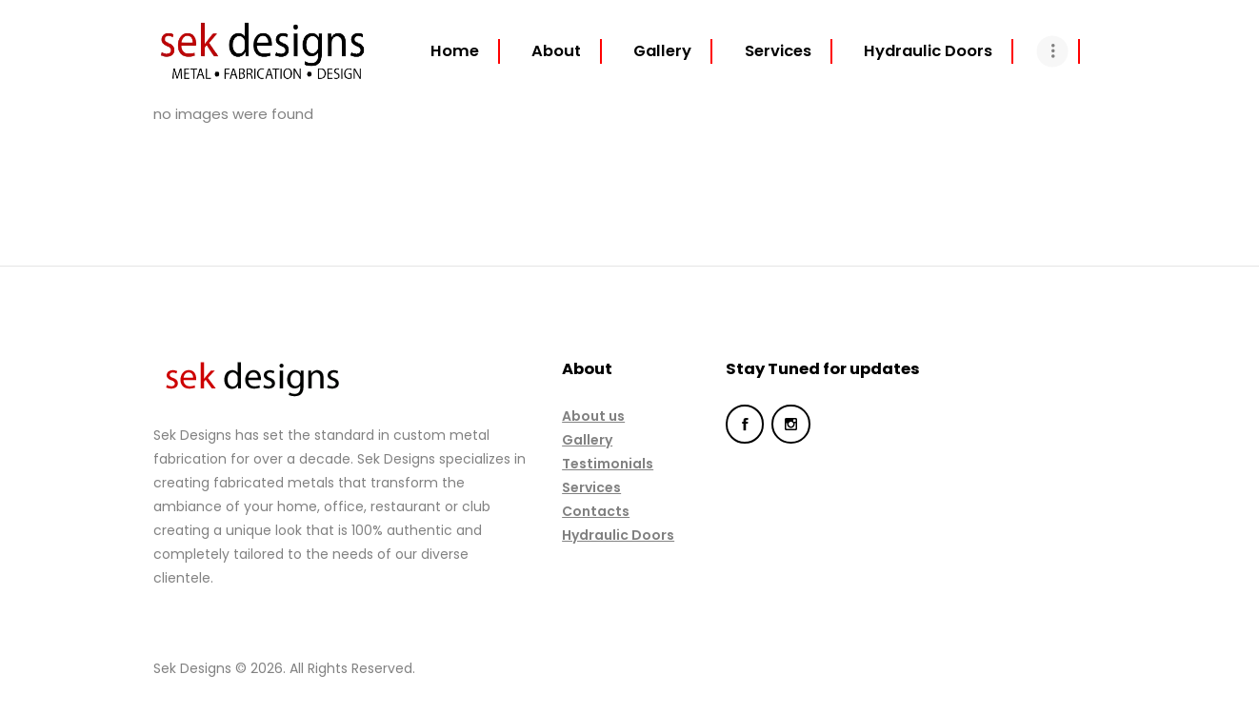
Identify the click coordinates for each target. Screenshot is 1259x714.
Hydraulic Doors (618, 535)
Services (591, 487)
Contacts (596, 511)
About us (593, 416)
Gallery (587, 439)
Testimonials (607, 463)
